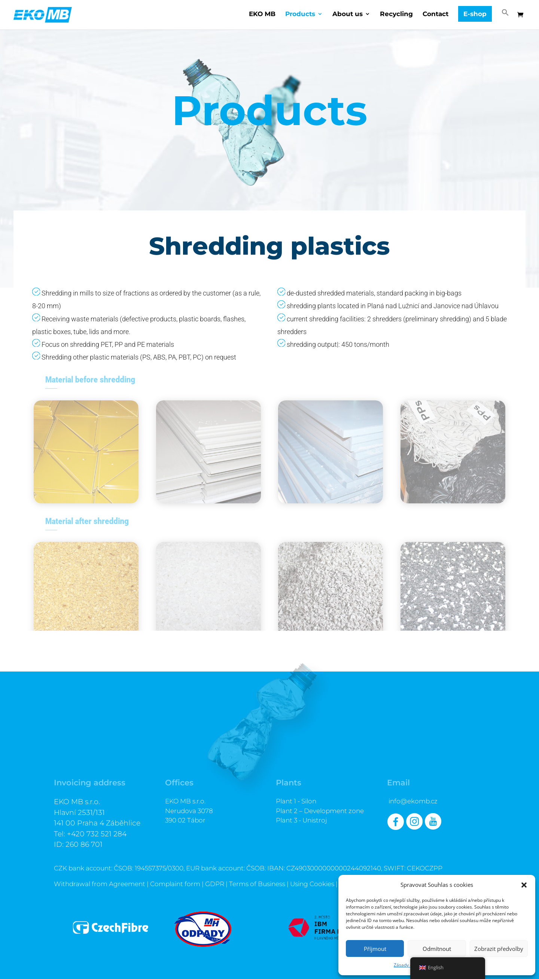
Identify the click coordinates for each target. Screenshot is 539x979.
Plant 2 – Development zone (320, 811)
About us (347, 14)
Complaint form (175, 884)
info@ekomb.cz (413, 801)
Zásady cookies (410, 965)
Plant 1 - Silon (296, 801)
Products (300, 14)
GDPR (214, 884)
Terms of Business (257, 884)
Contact (435, 14)
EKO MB (262, 14)
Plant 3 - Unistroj (301, 820)
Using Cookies (312, 884)
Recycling (396, 14)
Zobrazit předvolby (498, 948)
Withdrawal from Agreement (99, 884)
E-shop (475, 14)
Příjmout (375, 948)
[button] (524, 885)
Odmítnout (437, 948)
